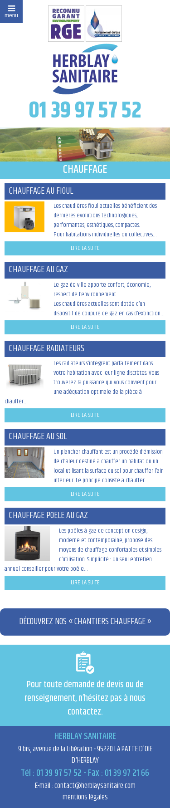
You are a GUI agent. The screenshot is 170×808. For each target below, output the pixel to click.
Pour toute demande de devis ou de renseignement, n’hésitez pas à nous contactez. (85, 685)
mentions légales (85, 797)
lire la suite (85, 248)
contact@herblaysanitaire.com (95, 786)
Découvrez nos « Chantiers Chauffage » (85, 622)
